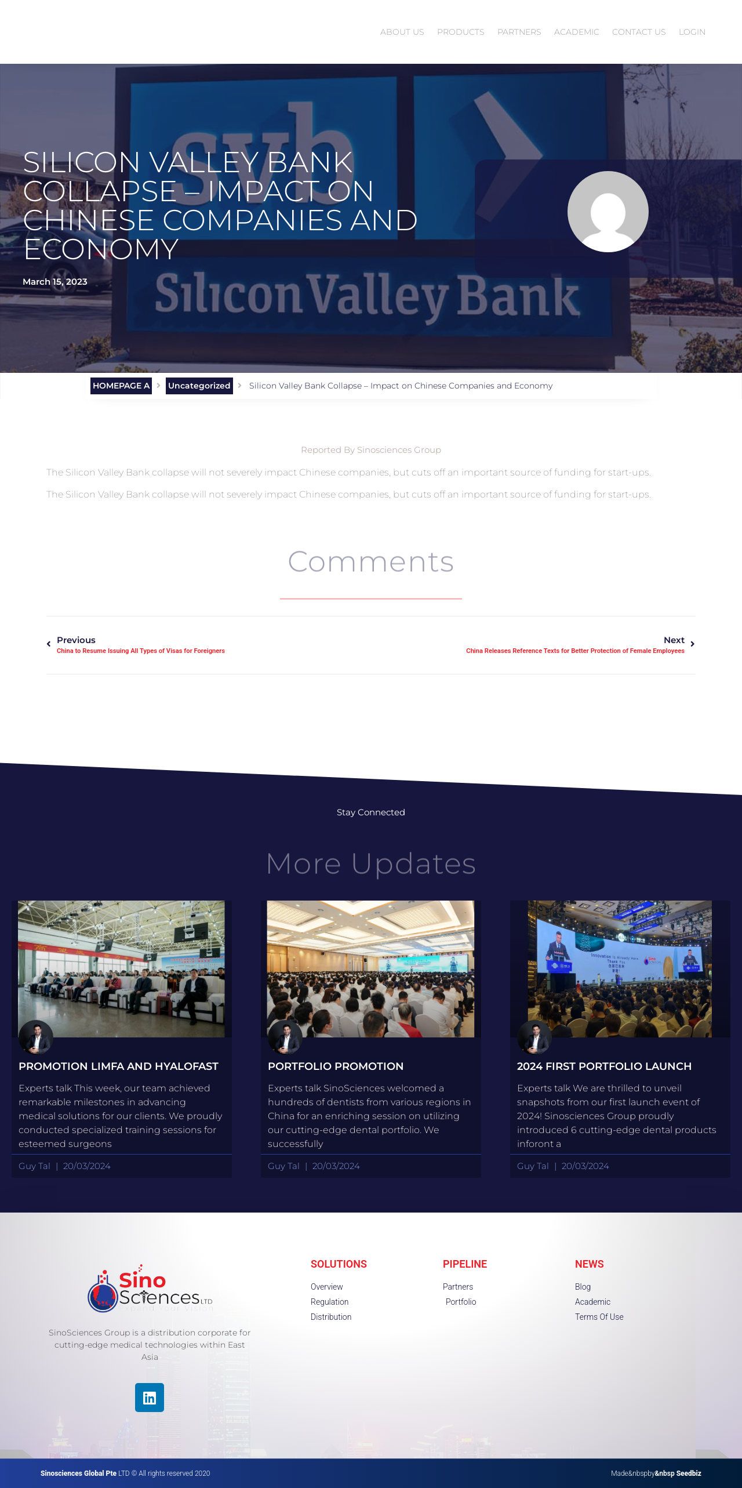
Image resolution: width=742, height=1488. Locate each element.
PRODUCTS (461, 32)
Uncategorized (199, 385)
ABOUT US (402, 32)
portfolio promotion (336, 1066)
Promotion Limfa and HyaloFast (119, 1066)
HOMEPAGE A (121, 385)
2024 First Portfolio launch (604, 1066)
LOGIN (692, 32)
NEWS (589, 1264)
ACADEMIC (576, 32)
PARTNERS (519, 32)
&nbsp (677, 1473)
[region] (150, 1405)
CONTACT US (639, 32)
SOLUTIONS (339, 1264)
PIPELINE (465, 1264)
